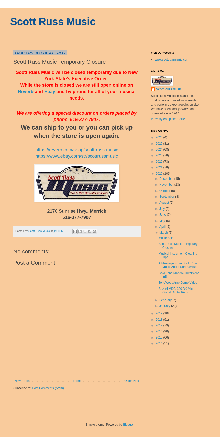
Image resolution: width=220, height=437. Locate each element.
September (167, 196)
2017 (159, 325)
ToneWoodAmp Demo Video (178, 282)
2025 (159, 143)
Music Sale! (166, 238)
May (162, 221)
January (165, 306)
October (165, 191)
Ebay (49, 91)
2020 (159, 173)
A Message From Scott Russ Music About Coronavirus (178, 265)
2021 (159, 167)
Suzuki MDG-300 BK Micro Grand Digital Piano (177, 290)
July (162, 209)
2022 (159, 161)
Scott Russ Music (52, 21)
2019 (159, 313)
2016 (159, 331)
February (165, 300)
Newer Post (22, 381)
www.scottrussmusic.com (172, 59)
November (166, 184)
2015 (159, 337)
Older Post (131, 381)
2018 (159, 319)
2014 (159, 343)
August (164, 202)
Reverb (26, 91)
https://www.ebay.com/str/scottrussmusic (77, 156)
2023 (159, 155)
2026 (159, 137)
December (166, 179)
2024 (159, 149)
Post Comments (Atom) (48, 388)
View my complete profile (168, 119)
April (162, 227)
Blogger (128, 424)
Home (77, 381)
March (164, 232)
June (163, 214)
